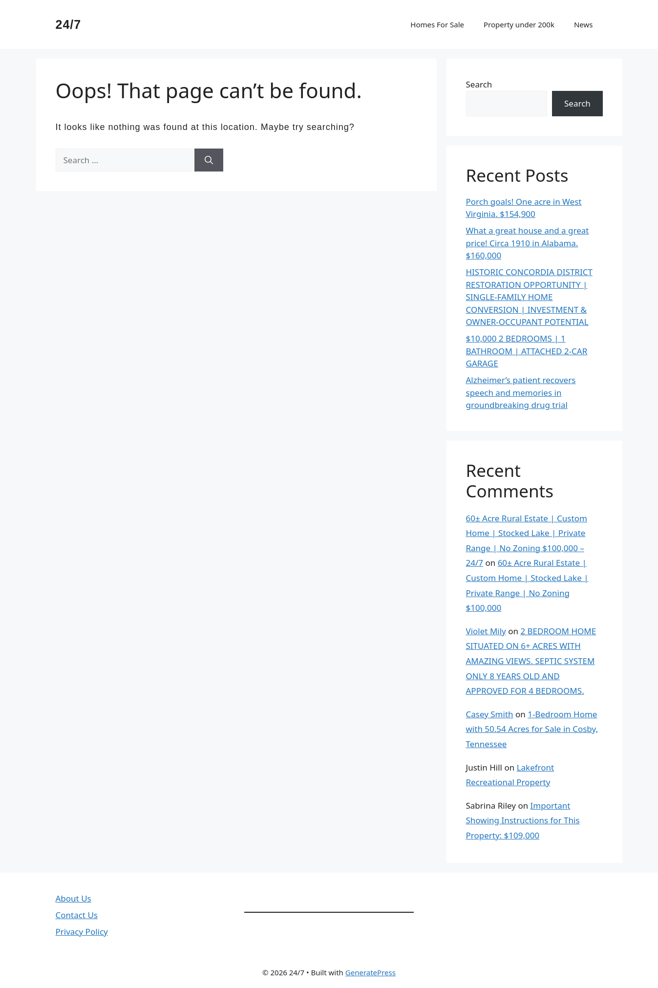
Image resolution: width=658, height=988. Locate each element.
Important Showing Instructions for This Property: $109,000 (523, 820)
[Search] (208, 160)
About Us (73, 898)
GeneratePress (370, 972)
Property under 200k (519, 24)
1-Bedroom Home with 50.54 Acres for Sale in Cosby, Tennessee (532, 729)
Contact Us (77, 915)
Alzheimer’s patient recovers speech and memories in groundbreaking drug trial (521, 392)
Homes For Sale (437, 24)
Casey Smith (489, 714)
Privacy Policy (82, 931)
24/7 (69, 24)
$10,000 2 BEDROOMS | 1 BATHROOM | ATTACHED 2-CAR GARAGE (527, 351)
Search (479, 84)
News (583, 24)
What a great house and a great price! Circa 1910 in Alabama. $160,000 (527, 243)
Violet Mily (486, 631)
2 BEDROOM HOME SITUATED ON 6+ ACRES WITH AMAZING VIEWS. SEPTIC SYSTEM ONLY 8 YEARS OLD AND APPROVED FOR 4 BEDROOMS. (531, 660)
